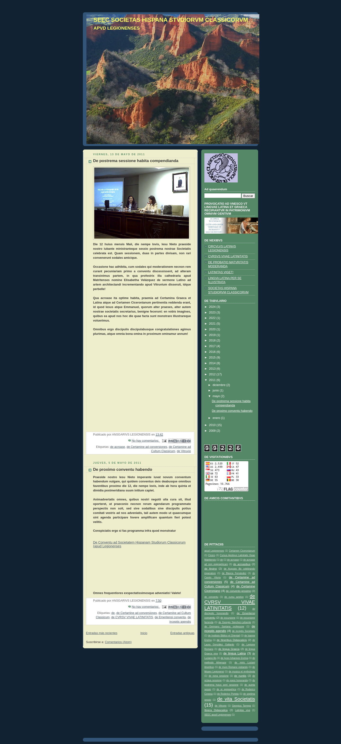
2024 (213, 306)
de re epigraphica (226, 689)
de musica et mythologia (242, 671)
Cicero (211, 555)
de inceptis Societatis (243, 631)
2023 (213, 312)
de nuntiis (240, 675)
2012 (213, 374)
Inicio (143, 633)
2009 (213, 430)
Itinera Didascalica (216, 710)
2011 (213, 380)
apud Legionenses (214, 550)
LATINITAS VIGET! (220, 272)
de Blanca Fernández (234, 573)
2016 (213, 352)
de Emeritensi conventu (170, 617)
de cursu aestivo (234, 597)
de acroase (117, 447)
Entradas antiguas (182, 633)
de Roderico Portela (228, 694)
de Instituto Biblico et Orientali (224, 635)
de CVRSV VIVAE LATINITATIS (132, 617)
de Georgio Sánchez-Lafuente (234, 622)
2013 (213, 368)
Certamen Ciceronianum (242, 550)
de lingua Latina (234, 653)
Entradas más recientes (101, 633)
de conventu (211, 597)
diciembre (219, 385)
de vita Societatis (236, 699)
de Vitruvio (184, 451)
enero (217, 418)
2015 (213, 357)
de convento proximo (238, 591)
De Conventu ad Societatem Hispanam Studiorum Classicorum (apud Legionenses (139, 544)
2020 (213, 329)
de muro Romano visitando (233, 667)
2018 (213, 340)
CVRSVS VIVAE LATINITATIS (228, 256)
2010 (213, 425)
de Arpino (210, 568)
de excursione (227, 618)
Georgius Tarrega (241, 705)
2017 (213, 346)
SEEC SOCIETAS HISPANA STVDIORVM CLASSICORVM (171, 20)
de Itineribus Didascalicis (232, 640)
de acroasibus (242, 564)
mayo (217, 396)
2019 (213, 335)
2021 (213, 323)
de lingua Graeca (228, 649)
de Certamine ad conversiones (147, 447)
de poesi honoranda (237, 680)
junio (216, 390)
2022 (213, 318)
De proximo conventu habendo (122, 469)
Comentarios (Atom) (118, 642)
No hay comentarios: (146, 440)
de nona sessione (219, 676)
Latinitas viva (242, 710)
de (113, 613)
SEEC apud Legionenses (217, 714)
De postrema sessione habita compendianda (135, 161)
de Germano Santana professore (224, 626)
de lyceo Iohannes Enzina (234, 658)
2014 (213, 363)
